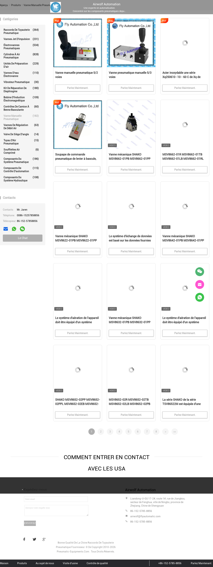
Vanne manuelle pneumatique (21, 117)
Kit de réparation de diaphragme (21, 90)
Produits (47, 21)
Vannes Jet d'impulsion (21, 39)
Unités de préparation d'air (21, 65)
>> (174, 431)
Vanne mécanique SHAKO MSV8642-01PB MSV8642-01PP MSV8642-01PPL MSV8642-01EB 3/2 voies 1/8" (183, 241)
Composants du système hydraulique (21, 179)
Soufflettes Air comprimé (21, 151)
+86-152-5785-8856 (169, 563)
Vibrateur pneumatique (21, 82)
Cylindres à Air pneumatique (21, 56)
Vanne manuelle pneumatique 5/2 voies (76, 75)
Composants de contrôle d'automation (21, 169)
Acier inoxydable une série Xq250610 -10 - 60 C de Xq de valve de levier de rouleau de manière (181, 77)
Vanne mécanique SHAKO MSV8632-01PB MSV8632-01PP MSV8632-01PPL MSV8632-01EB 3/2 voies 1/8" (130, 322)
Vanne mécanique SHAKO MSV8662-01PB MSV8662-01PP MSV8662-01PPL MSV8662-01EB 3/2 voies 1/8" (130, 159)
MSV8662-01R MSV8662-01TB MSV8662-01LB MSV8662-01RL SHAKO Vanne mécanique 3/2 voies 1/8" (184, 159)
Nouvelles (157, 21)
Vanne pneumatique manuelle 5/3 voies (130, 75)
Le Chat (23, 238)
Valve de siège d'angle (21, 134)
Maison (34, 21)
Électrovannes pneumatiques (21, 47)
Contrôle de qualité (111, 21)
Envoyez (30, 523)
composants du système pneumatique (21, 160)
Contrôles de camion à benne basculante (21, 108)
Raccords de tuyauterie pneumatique (21, 31)
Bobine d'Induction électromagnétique (21, 99)
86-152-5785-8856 (141, 511)
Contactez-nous (137, 21)
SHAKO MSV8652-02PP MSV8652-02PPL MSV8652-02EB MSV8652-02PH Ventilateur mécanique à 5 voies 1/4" (77, 404)
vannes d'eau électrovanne (21, 74)
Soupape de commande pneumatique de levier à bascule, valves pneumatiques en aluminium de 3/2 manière (77, 159)
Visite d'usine (87, 21)
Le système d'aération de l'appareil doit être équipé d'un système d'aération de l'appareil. (77, 322)
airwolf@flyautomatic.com (145, 516)
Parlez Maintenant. (201, 563)
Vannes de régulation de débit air (21, 126)
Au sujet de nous (66, 21)
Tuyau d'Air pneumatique (21, 142)
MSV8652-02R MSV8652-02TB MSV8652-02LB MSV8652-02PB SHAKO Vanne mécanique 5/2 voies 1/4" (131, 404)
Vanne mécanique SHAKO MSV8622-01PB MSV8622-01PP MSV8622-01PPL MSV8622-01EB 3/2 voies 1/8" (76, 241)
